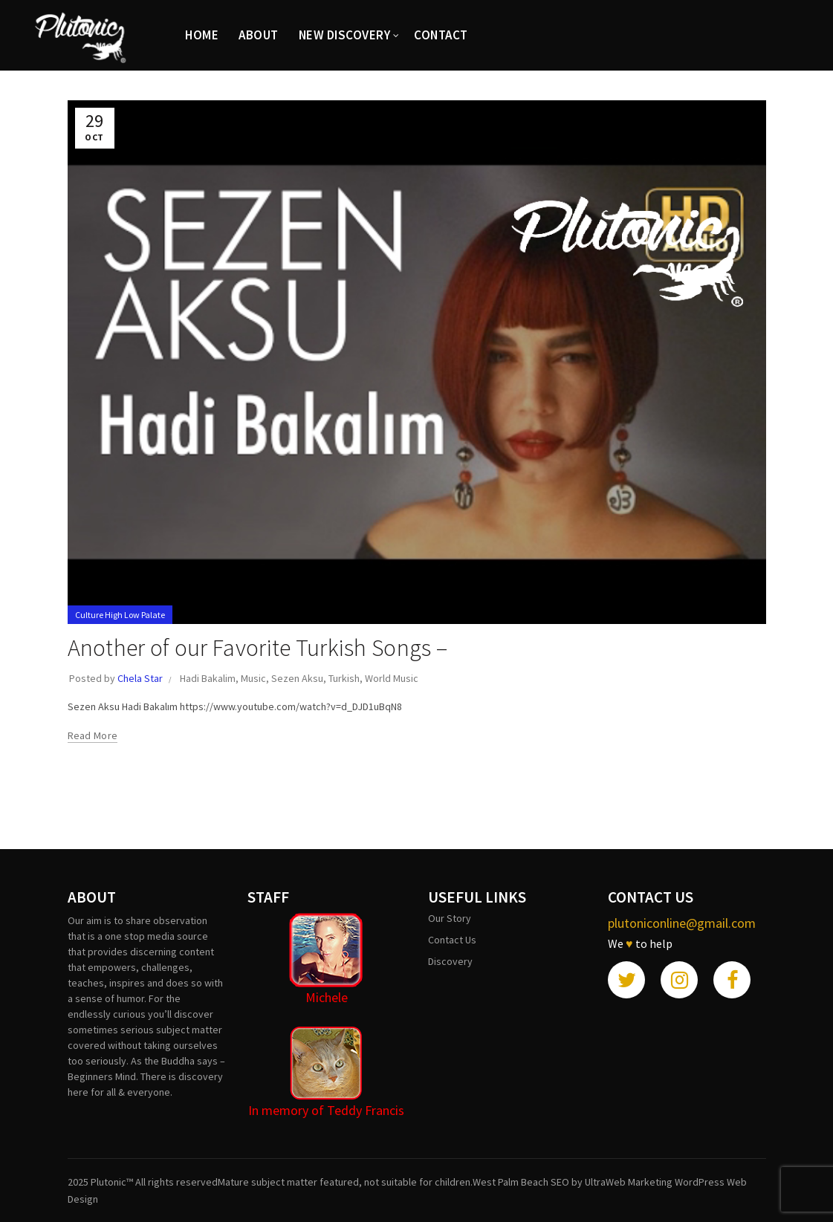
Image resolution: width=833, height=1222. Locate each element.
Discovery (450, 961)
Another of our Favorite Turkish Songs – (258, 648)
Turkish (344, 678)
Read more (93, 735)
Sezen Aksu (297, 678)
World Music (391, 678)
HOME (201, 35)
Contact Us (452, 939)
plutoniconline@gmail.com (682, 923)
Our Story (449, 918)
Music (253, 678)
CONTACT (441, 35)
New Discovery (345, 35)
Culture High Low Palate (120, 614)
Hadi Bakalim (208, 678)
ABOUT (259, 35)
